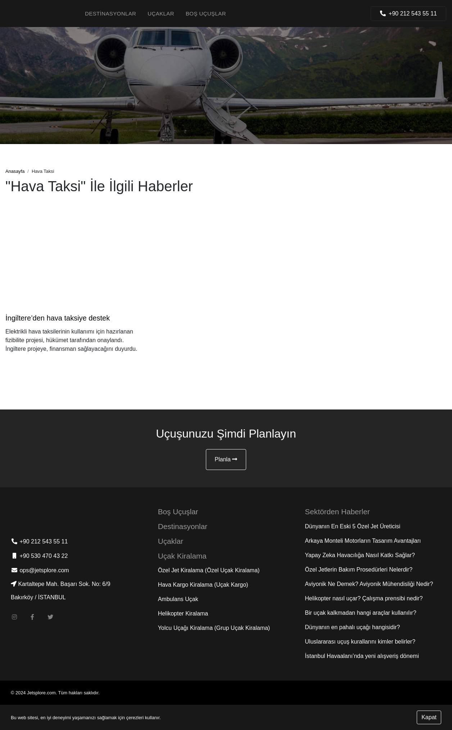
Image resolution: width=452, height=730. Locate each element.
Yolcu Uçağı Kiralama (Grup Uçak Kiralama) (214, 628)
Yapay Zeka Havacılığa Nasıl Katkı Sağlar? (360, 555)
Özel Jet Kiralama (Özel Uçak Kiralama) (209, 570)
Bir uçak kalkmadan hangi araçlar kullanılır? (360, 613)
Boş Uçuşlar (206, 13)
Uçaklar (161, 13)
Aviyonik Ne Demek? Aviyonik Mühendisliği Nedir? (369, 584)
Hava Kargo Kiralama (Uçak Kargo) (203, 585)
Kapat (429, 717)
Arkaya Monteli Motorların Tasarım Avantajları (363, 541)
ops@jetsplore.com (40, 570)
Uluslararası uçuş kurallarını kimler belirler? (360, 642)
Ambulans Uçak (178, 599)
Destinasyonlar (110, 13)
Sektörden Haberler (337, 511)
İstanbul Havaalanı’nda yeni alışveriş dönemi (362, 656)
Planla (226, 459)
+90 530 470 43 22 (39, 556)
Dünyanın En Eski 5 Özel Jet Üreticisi (352, 526)
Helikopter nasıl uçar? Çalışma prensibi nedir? (363, 598)
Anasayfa (14, 171)
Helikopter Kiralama (183, 613)
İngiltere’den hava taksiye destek (57, 318)
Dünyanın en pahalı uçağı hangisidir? (352, 627)
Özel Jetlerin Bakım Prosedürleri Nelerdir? (358, 569)
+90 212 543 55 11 (39, 541)
